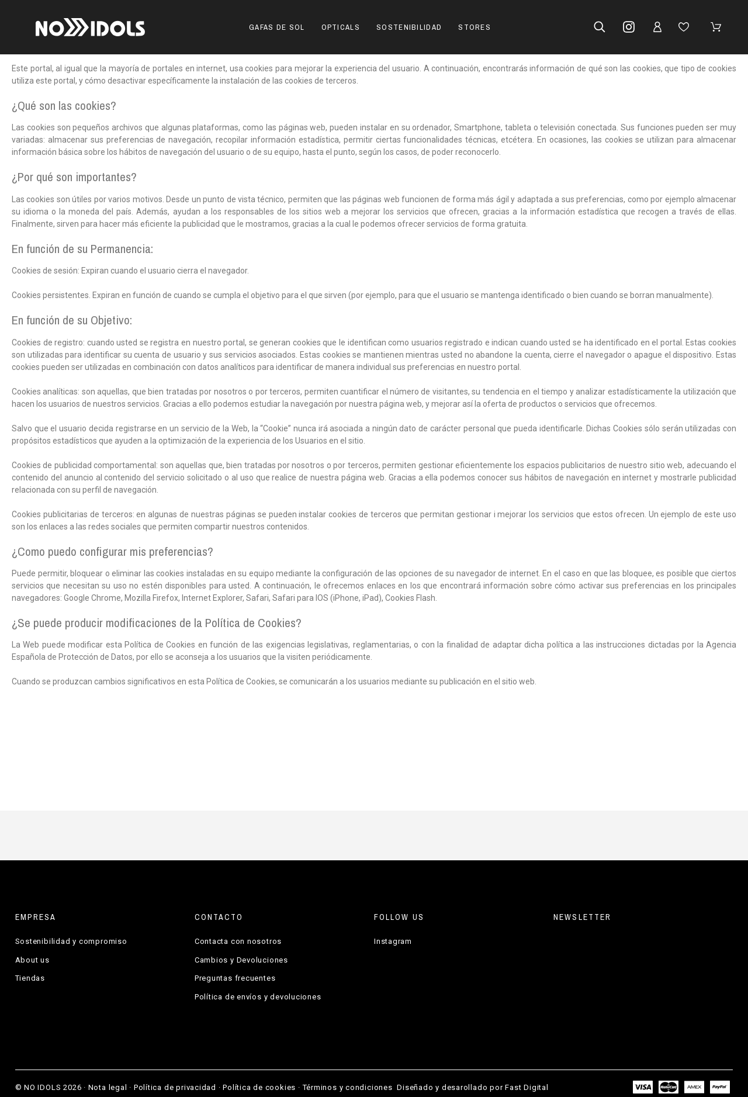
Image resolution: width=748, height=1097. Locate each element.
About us (32, 960)
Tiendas (30, 978)
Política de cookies (259, 1087)
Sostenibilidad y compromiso (71, 941)
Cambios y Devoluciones (241, 960)
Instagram (393, 941)
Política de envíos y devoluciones (258, 996)
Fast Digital (526, 1087)
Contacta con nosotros (238, 941)
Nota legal (107, 1087)
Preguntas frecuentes (235, 978)
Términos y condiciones (348, 1087)
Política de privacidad (175, 1087)
